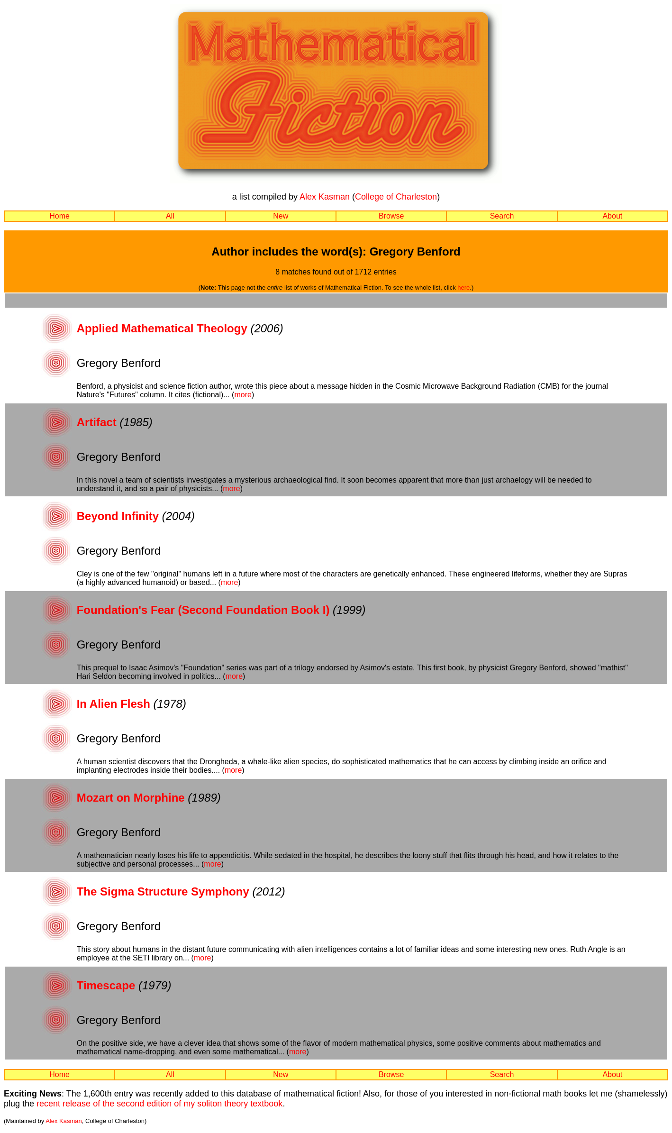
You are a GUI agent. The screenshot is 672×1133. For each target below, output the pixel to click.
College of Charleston (396, 196)
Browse (391, 216)
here (463, 287)
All (170, 216)
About (612, 216)
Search (502, 216)
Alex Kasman (325, 196)
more (242, 395)
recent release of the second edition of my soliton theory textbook (159, 1103)
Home (59, 216)
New (280, 216)
